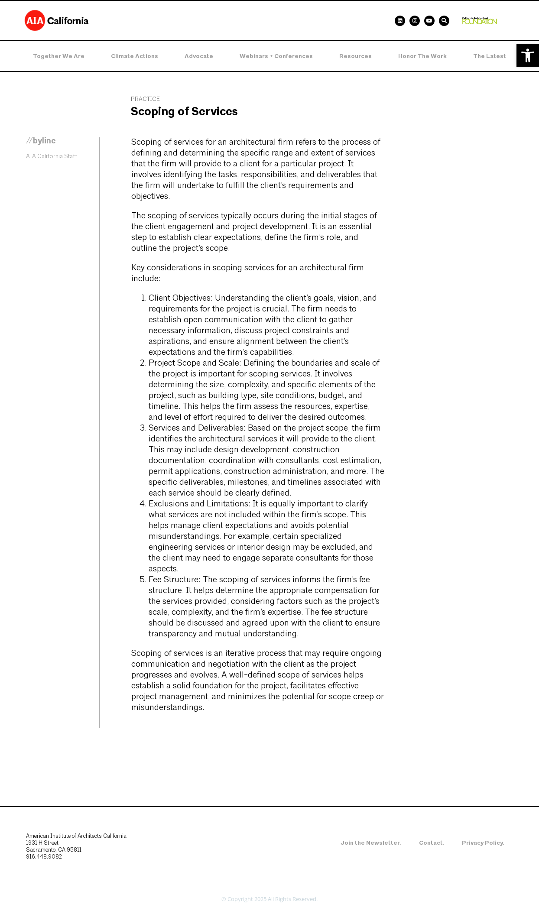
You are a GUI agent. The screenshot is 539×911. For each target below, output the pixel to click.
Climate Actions (134, 56)
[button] (527, 55)
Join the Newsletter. (371, 842)
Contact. (432, 842)
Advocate (199, 56)
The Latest (489, 56)
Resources (355, 56)
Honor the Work (422, 56)
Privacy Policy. (483, 842)
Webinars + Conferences (276, 56)
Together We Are (58, 56)
